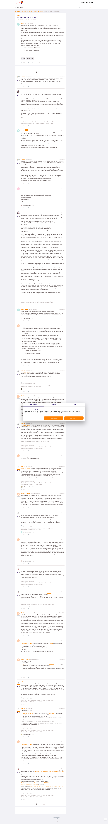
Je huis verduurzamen (27, 11)
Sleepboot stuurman (25, 325)
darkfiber (23, 370)
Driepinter (23, 76)
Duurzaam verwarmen (38, 11)
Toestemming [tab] (33, 404)
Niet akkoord (54, 418)
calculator (49, 593)
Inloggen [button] (90, 7)
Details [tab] (54, 404)
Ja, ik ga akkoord (74, 418)
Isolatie (23, 58)
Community (17, 11)
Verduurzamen (29, 58)
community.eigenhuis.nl (87, 2)
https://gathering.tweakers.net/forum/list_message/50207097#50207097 (46, 786)
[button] (83, 7)
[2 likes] (28, 487)
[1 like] (27, 205)
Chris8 (22, 188)
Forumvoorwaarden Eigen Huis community (48, 821)
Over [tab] (75, 404)
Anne (22, 91)
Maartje (22, 23)
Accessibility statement (64, 821)
